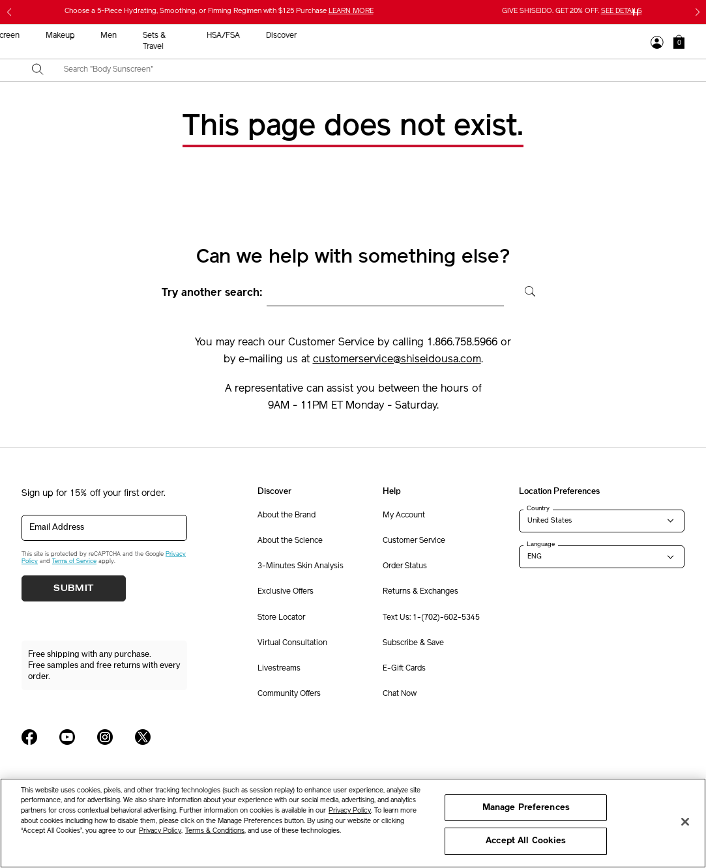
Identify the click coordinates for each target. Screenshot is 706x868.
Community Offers (289, 694)
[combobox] (364, 70)
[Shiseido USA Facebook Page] (29, 737)
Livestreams (279, 669)
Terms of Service (74, 561)
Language (541, 544)
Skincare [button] (276, 36)
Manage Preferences (526, 807)
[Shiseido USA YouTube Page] (67, 737)
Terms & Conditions (214, 831)
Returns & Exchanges (420, 592)
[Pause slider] (635, 12)
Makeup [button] (395, 36)
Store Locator (281, 618)
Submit (73, 588)
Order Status (405, 566)
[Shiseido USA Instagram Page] (105, 737)
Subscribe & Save (413, 643)
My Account (404, 515)
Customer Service (414, 541)
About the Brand (286, 515)
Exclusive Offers (285, 592)
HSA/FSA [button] (557, 36)
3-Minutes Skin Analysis (300, 566)
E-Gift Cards (404, 669)
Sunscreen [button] (336, 36)
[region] (353, 823)
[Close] (685, 821)
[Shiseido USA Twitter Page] (143, 737)
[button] (678, 42)
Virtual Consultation (292, 643)
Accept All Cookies (526, 841)
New (227, 36)
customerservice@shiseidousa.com (397, 359)
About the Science (290, 541)
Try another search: (212, 293)
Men (443, 36)
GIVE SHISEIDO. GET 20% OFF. (572, 11)
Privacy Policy (350, 811)
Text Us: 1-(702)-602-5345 (431, 618)
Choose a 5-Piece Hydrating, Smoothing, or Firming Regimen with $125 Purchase (219, 11)
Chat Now (400, 694)
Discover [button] (615, 36)
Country (538, 508)
